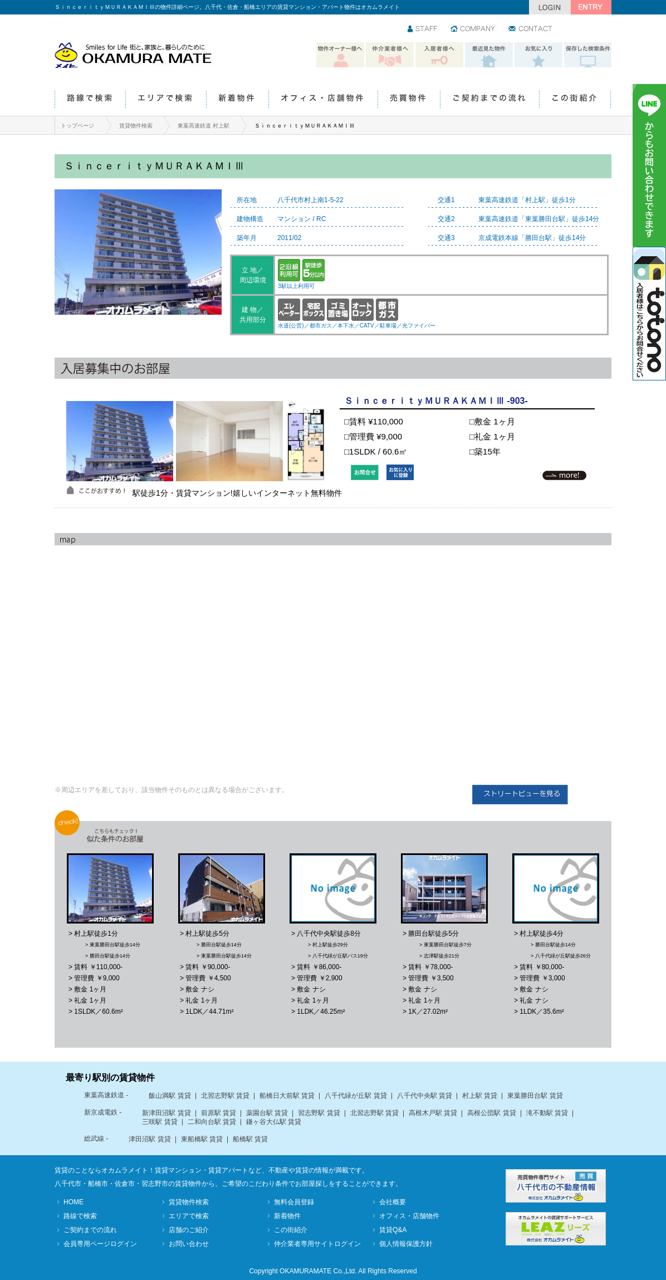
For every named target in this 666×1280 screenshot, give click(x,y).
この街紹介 (575, 100)
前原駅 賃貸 (218, 1113)
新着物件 (237, 100)
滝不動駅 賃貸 (547, 1113)
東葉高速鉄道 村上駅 (203, 126)
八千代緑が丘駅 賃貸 (355, 1096)
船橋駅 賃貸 (250, 1139)
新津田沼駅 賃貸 (166, 1113)
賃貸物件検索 (136, 126)
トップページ (77, 126)
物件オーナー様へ (340, 55)
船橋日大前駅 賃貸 (287, 1096)
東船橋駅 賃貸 (202, 1139)
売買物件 (409, 100)
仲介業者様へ (390, 55)
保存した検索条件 (588, 55)
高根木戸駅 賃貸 (433, 1113)
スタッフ (423, 29)
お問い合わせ (531, 29)
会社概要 (392, 1202)
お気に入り (538, 55)
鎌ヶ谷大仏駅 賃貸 (273, 1122)
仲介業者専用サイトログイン (317, 1244)
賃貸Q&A (393, 1230)
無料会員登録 (294, 1202)
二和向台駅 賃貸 (212, 1122)
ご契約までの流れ (489, 100)
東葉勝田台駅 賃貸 (534, 1096)
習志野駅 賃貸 (319, 1113)
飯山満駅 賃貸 (169, 1096)
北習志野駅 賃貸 (225, 1096)
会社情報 (473, 29)
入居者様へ (439, 55)
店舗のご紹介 (189, 1230)
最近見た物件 (489, 55)
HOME (73, 1202)
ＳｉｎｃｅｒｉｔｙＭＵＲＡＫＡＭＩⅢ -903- (436, 401)
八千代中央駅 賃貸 (424, 1096)
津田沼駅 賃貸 (149, 1139)
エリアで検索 (165, 100)
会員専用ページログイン (100, 1244)
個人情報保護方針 (406, 1244)
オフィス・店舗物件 (323, 100)
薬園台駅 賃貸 (267, 1113)
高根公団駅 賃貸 (491, 1113)
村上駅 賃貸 (479, 1096)
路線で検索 (90, 100)
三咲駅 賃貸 (159, 1122)
